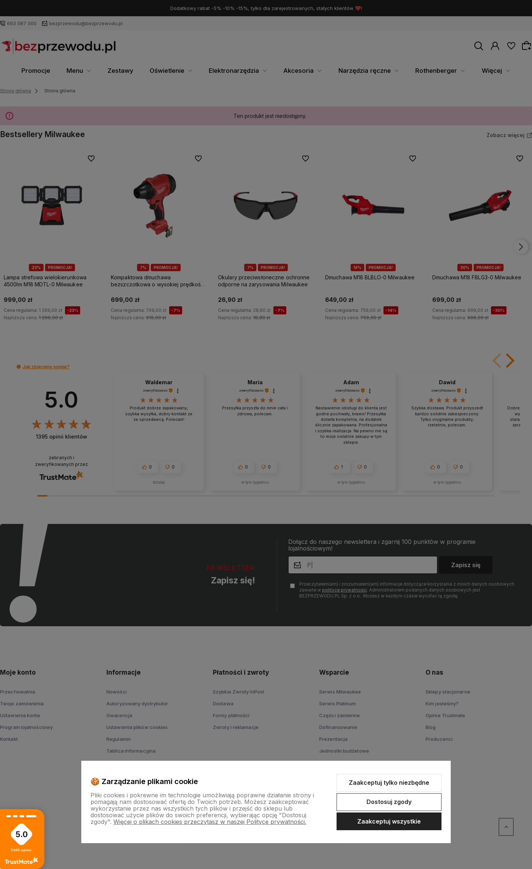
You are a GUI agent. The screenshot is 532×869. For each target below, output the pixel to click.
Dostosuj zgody (389, 801)
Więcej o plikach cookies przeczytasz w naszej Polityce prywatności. (209, 821)
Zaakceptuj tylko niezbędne (389, 782)
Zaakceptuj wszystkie (389, 821)
